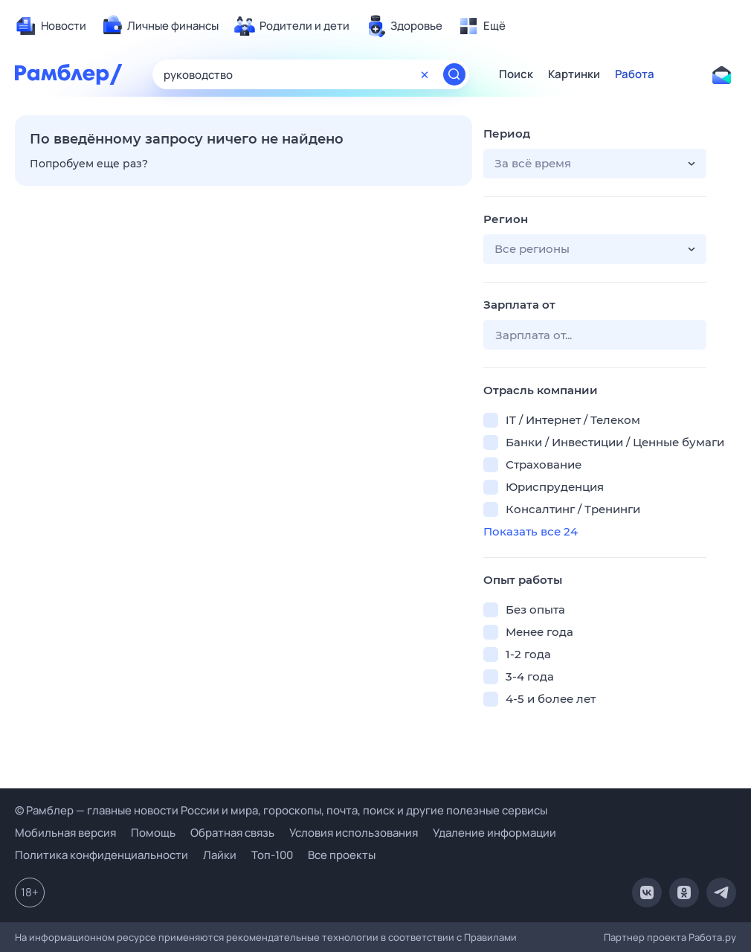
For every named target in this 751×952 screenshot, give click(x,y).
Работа (634, 74)
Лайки (219, 855)
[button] (594, 163)
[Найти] (454, 74)
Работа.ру (712, 937)
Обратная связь (232, 832)
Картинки (574, 74)
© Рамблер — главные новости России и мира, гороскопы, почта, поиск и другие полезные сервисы (281, 810)
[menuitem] (50, 26)
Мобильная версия (65, 832)
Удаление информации (494, 832)
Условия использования (353, 832)
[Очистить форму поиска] (424, 74)
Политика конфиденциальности (101, 855)
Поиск (516, 74)
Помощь (153, 832)
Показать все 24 (530, 531)
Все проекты (342, 855)
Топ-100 (272, 855)
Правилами (490, 937)
